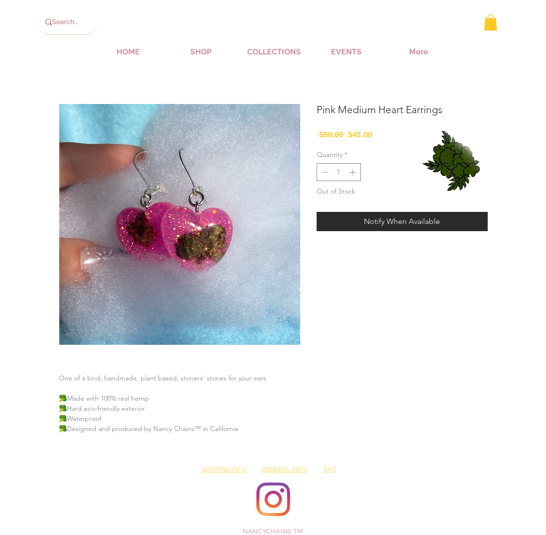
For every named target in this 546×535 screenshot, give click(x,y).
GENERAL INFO (284, 469)
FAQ (330, 469)
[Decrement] (324, 172)
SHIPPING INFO (224, 469)
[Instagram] (273, 499)
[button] (490, 22)
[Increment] (353, 172)
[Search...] (65, 22)
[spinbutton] (338, 172)
